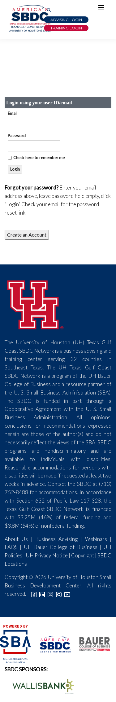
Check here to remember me (39, 157)
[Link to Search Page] (49, 10)
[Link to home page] (29, 18)
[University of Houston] (36, 304)
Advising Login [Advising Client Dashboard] (66, 19)
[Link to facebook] (33, 594)
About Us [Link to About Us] (16, 539)
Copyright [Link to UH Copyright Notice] (82, 555)
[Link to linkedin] (42, 594)
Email (12, 113)
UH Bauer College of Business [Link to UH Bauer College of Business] (60, 547)
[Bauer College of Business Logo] (90, 643)
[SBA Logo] (16, 643)
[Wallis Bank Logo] (40, 686)
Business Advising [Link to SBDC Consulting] (56, 539)
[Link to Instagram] (58, 594)
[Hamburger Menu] (102, 8)
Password (17, 135)
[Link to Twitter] (50, 594)
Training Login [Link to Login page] (66, 28)
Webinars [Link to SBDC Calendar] (96, 539)
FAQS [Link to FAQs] (11, 547)
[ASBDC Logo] (51, 643)
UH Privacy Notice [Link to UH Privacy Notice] (46, 555)
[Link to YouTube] (67, 594)
